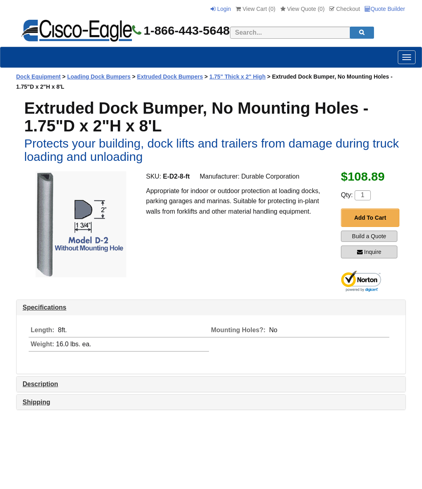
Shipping (36, 402)
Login (221, 9)
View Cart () (255, 9)
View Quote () (302, 9)
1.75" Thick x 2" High (237, 76)
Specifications (44, 307)
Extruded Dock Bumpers (170, 76)
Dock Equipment (38, 76)
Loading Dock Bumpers (98, 76)
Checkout (344, 9)
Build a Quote (369, 236)
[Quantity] (363, 195)
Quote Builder (385, 9)
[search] (362, 33)
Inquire (369, 252)
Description (40, 384)
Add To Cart (370, 217)
